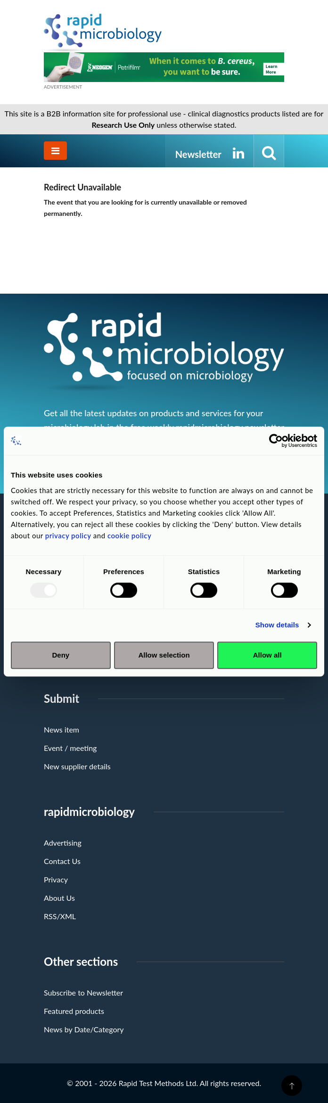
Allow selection (163, 655)
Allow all (267, 655)
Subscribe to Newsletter (83, 992)
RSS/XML (60, 916)
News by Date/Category (84, 1029)
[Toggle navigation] (55, 150)
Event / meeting (70, 747)
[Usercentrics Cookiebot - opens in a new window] (276, 441)
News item (61, 729)
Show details (277, 625)
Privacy (56, 879)
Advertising (63, 842)
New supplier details (77, 766)
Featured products (74, 1010)
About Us (59, 897)
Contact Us (62, 860)
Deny (60, 655)
